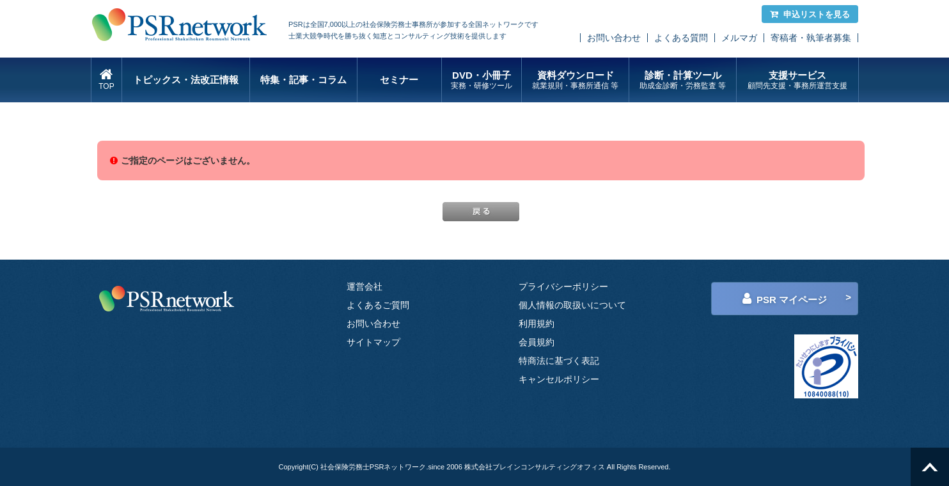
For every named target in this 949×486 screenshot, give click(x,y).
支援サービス (797, 80)
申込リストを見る (810, 14)
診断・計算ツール (683, 80)
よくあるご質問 (378, 305)
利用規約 (536, 323)
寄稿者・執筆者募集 (811, 38)
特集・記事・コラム (303, 79)
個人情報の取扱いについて (572, 305)
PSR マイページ (784, 298)
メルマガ (739, 38)
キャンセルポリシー (559, 379)
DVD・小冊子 (481, 80)
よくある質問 (681, 38)
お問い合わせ (614, 38)
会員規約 (536, 342)
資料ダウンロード (575, 80)
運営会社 (364, 286)
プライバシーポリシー (563, 286)
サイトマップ (373, 342)
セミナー (399, 79)
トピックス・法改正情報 (186, 79)
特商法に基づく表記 (559, 361)
